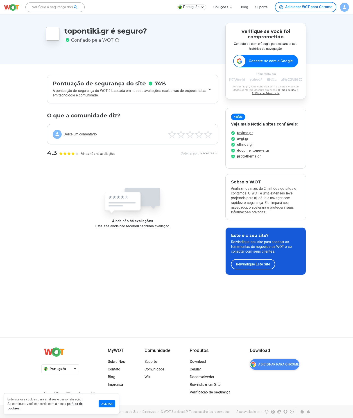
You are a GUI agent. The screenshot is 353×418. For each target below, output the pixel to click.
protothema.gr (249, 156)
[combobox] (55, 7)
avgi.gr (243, 139)
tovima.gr (245, 133)
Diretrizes (149, 411)
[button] (223, 7)
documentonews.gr (253, 150)
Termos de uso (287, 90)
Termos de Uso (127, 411)
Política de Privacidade (266, 93)
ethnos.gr (245, 144)
